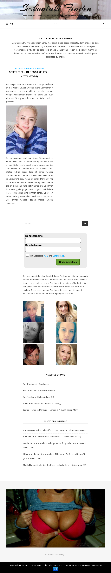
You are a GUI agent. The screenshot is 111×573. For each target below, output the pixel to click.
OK (55, 569)
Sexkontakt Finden (56, 8)
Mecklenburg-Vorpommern (29, 68)
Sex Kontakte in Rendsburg (36, 384)
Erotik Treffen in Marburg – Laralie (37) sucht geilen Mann (50, 409)
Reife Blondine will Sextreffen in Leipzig (42, 403)
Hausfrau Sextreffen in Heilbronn (39, 390)
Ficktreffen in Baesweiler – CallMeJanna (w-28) (64, 430)
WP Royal (62, 554)
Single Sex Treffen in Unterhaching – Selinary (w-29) (61, 464)
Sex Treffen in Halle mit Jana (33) (39, 396)
